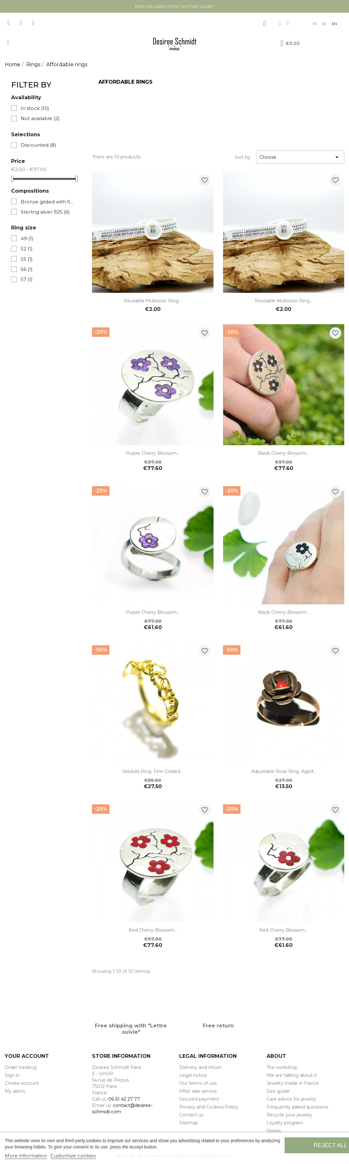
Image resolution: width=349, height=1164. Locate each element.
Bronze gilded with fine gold (48, 202)
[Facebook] (8, 22)
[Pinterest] (33, 22)
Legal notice (193, 1075)
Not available (40, 118)
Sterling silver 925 (45, 212)
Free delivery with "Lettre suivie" (174, 6)
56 (27, 269)
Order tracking (20, 1067)
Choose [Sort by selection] (300, 157)
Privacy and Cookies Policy (208, 1107)
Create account (22, 1083)
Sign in (12, 1075)
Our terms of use (198, 1083)
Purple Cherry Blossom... (153, 453)
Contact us (191, 1115)
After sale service (198, 1091)
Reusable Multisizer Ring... (152, 301)
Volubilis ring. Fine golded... (152, 771)
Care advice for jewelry (291, 1099)
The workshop (282, 1067)
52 (27, 249)
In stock (35, 108)
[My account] (264, 24)
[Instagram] (21, 22)
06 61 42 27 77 (124, 1099)
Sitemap (188, 1123)
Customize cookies (73, 1156)
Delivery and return (200, 1067)
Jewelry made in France (293, 1083)
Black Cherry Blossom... (283, 453)
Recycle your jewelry (289, 1115)
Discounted (38, 145)
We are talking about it (292, 1075)
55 (27, 259)
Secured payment (199, 1099)
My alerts (15, 1091)
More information (26, 1156)
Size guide (278, 1091)
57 (27, 279)
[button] (8, 43)
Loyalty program (285, 1123)
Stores (274, 1131)
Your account (27, 1056)
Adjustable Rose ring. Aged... (283, 771)
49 (27, 238)
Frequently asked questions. (298, 1107)
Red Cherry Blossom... (152, 930)
